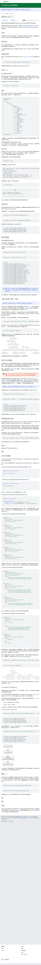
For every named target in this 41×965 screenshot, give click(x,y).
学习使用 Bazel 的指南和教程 (9, 5)
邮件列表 (17, 9)
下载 (32, 48)
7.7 (39, 20)
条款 (2, 959)
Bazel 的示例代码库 (29, 56)
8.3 (35, 20)
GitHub (2, 950)
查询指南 (33, 77)
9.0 (27, 20)
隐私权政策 (6, 959)
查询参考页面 (16, 810)
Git (14, 46)
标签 (34, 375)
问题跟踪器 (23, 950)
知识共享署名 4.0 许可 (21, 816)
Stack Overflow (24, 954)
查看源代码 (14, 20)
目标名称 (22, 154)
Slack (22, 952)
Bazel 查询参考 (25, 25)
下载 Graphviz (24, 303)
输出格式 (25, 309)
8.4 (33, 20)
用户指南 (6, 13)
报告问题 (5, 20)
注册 (28, 9)
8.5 (31, 20)
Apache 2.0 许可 (4, 817)
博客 (2, 948)
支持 (22, 948)
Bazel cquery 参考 (34, 25)
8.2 (37, 20)
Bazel (2, 13)
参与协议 (23, 9)
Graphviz (28, 306)
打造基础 (3, 9)
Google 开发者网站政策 (23, 817)
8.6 (29, 20)
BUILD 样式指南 (14, 652)
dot (4, 326)
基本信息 (11, 13)
